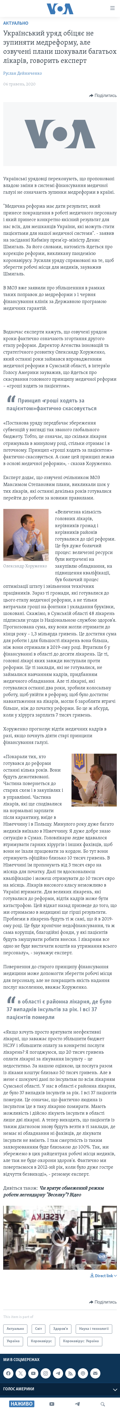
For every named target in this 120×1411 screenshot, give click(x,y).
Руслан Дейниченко (22, 73)
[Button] (103, 96)
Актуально (15, 23)
